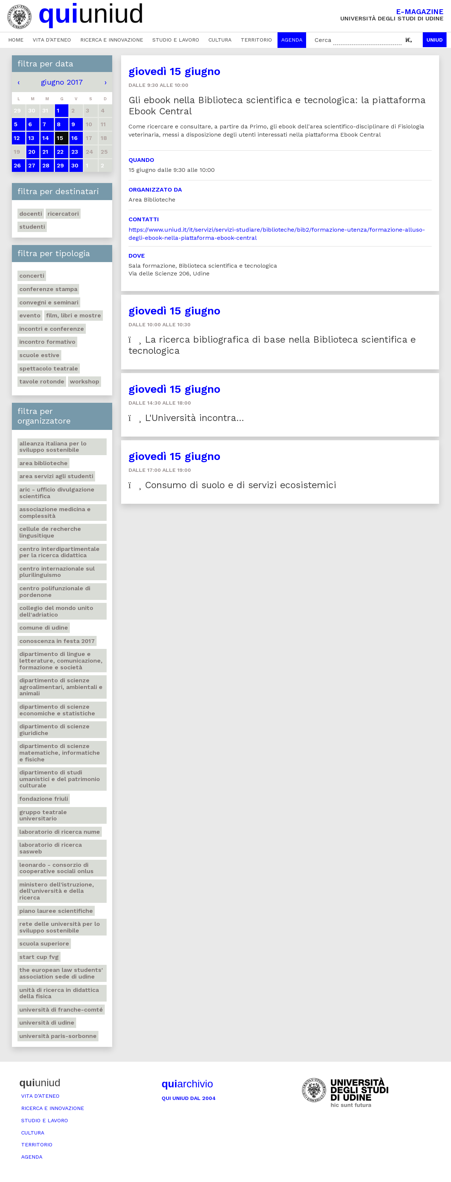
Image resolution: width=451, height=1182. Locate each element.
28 (45, 165)
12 (17, 137)
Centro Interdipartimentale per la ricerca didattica (59, 552)
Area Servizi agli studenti (56, 476)
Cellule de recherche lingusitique (50, 532)
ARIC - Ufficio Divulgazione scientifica (56, 493)
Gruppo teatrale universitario (43, 815)
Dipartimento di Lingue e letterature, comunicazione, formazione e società (61, 660)
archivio (187, 1084)
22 (60, 151)
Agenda (291, 40)
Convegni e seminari (48, 302)
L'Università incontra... (186, 417)
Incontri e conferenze (51, 328)
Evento (29, 315)
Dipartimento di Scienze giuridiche (54, 730)
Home (15, 40)
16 (74, 137)
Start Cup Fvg (39, 956)
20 (31, 151)
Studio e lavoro (175, 40)
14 (45, 137)
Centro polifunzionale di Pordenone (54, 591)
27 (31, 165)
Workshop (84, 381)
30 (74, 165)
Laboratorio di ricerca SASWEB (50, 848)
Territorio (256, 40)
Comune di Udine (43, 627)
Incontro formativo (47, 341)
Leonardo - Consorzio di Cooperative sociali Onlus (56, 868)
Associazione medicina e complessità (55, 512)
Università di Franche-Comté (61, 1009)
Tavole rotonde (41, 381)
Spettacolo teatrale (48, 368)
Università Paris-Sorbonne (58, 1035)
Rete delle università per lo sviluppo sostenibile (59, 927)
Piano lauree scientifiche (56, 910)
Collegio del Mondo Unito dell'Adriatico (56, 611)
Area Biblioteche (43, 463)
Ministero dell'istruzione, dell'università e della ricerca (56, 891)
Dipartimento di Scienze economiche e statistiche (57, 710)
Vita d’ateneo (52, 40)
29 (60, 165)
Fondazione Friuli (43, 798)
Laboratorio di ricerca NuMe (59, 831)
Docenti (30, 213)
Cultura (219, 40)
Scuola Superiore (44, 943)
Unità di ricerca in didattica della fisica (59, 993)
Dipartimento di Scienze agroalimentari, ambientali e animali (61, 687)
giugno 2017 (62, 82)
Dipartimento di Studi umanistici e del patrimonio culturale (59, 779)
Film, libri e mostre (73, 315)
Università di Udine (46, 1022)
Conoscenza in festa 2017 (57, 640)
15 (60, 137)
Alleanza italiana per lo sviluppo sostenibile (53, 447)
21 (45, 151)
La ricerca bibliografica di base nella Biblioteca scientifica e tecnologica (272, 345)
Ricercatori (63, 213)
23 (74, 151)
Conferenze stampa (48, 289)
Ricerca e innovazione (111, 40)
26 (17, 165)
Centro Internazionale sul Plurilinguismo (57, 572)
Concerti (31, 275)
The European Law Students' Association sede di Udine (61, 973)
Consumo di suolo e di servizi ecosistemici (232, 485)
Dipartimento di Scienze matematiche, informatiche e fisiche (59, 752)
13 (31, 137)
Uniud (434, 40)
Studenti (32, 226)
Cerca (323, 39)
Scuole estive (39, 355)
